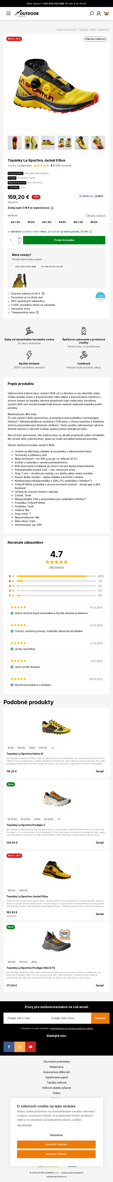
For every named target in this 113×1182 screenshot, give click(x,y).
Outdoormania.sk (66, 29)
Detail (100, 771)
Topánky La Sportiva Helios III (24, 753)
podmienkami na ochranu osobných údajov (71, 1028)
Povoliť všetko (56, 1154)
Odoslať (100, 1018)
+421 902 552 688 (25, 266)
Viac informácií (24, 1125)
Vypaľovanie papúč (56, 1077)
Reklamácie (57, 1066)
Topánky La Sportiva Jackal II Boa (27, 896)
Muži (93, 29)
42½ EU (15, 222)
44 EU (62, 222)
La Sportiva (24, 165)
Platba (56, 1093)
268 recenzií (56, 567)
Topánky (83, 29)
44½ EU (78, 222)
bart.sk (63, 1176)
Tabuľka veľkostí (95, 215)
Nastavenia (56, 1135)
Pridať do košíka (64, 240)
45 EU (93, 222)
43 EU (31, 222)
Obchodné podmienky (56, 1061)
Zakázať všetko (56, 1144)
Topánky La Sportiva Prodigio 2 (25, 824)
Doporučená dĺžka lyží (56, 1072)
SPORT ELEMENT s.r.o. (48, 1173)
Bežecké (103, 29)
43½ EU (46, 222)
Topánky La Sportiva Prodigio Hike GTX (30, 967)
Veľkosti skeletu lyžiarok (56, 1087)
